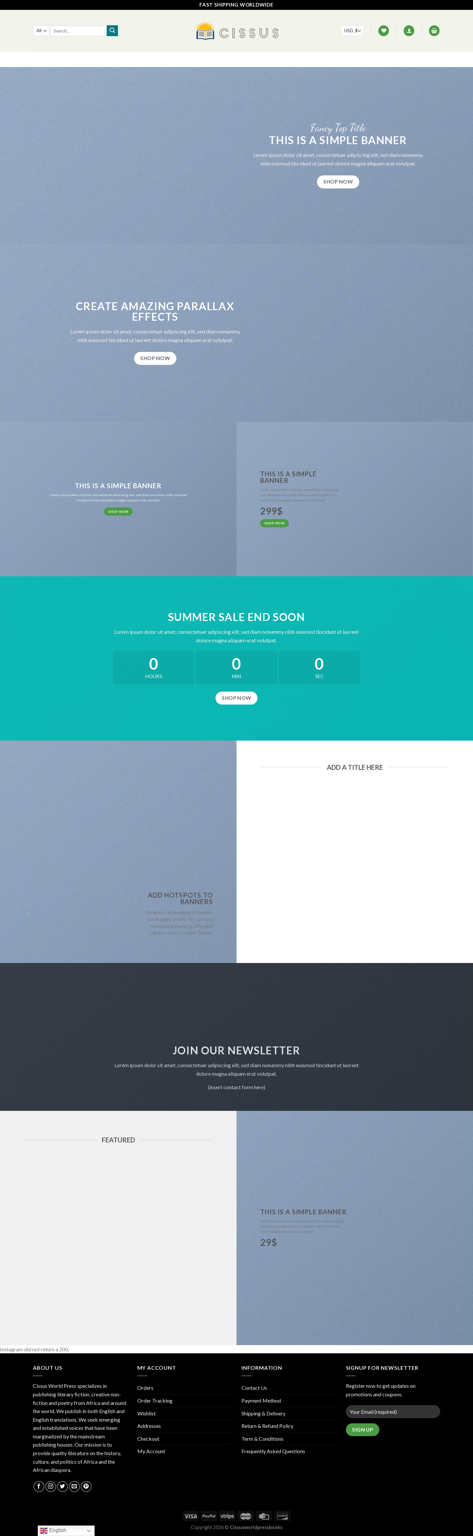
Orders (145, 1388)
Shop (194, 59)
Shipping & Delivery (263, 1413)
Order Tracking (154, 1400)
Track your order (285, 59)
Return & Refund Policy (267, 1426)
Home (172, 59)
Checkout (148, 1438)
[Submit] (112, 30)
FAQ (213, 59)
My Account (151, 1451)
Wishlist (146, 1413)
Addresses (149, 1426)
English (53, 1531)
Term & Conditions (262, 1438)
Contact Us (240, 59)
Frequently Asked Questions (273, 1451)
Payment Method (261, 1400)
